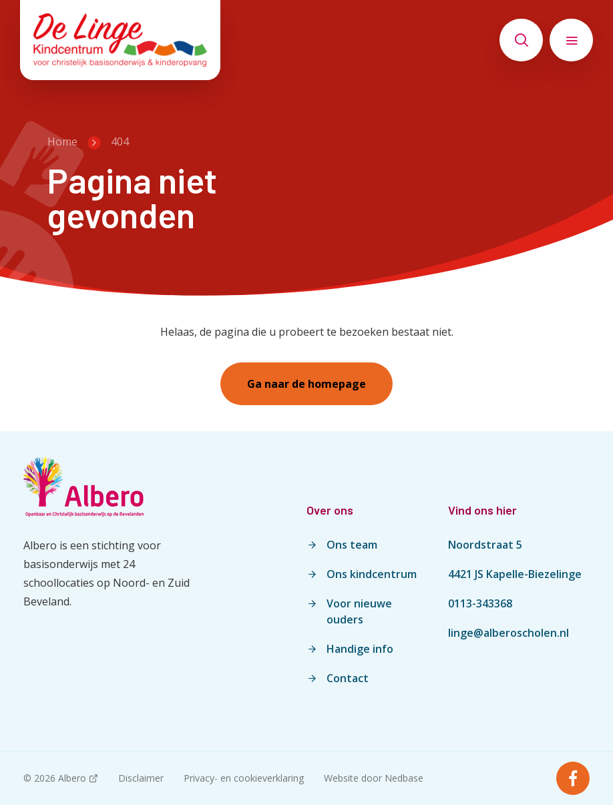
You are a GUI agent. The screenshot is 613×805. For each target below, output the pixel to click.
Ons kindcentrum (372, 574)
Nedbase (404, 778)
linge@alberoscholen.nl (508, 632)
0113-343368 (480, 603)
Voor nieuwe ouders (359, 611)
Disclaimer (141, 778)
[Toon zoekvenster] (521, 40)
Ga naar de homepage (306, 383)
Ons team (352, 544)
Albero (72, 778)
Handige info (360, 648)
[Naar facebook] (573, 778)
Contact (348, 678)
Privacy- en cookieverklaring (244, 778)
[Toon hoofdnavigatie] (571, 40)
